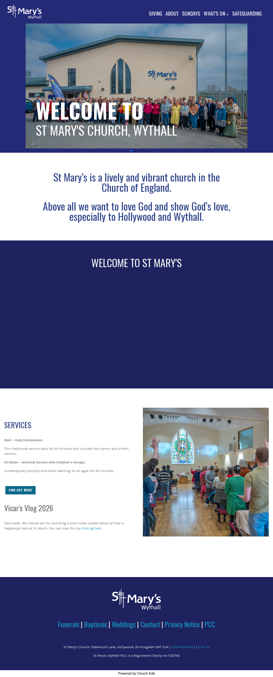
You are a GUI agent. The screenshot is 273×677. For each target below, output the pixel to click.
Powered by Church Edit (136, 673)
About (172, 13)
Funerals (68, 624)
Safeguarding (247, 13)
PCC (210, 624)
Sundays (191, 13)
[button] (131, 150)
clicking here (91, 528)
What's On (214, 13)
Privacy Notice (182, 624)
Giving (155, 13)
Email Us (203, 647)
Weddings (124, 624)
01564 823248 (182, 647)
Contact (150, 624)
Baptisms (95, 624)
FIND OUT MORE (20, 490)
